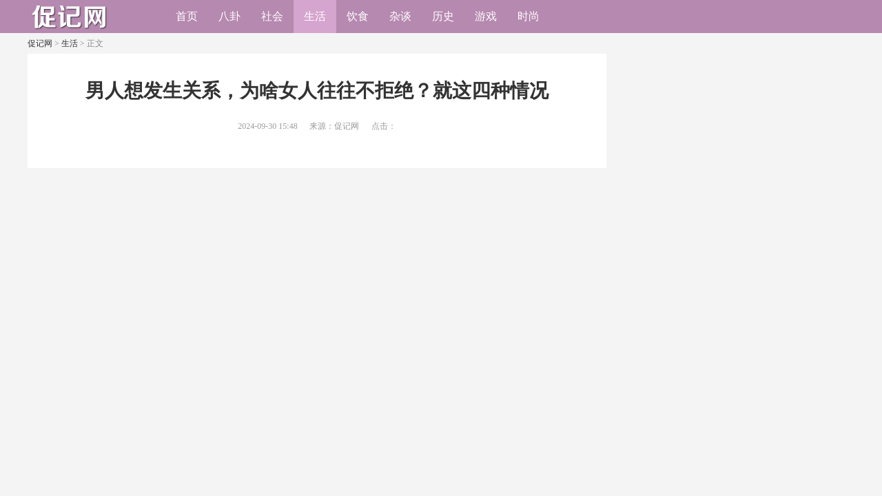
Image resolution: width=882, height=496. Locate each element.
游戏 (486, 16)
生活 (315, 16)
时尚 (528, 16)
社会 (272, 16)
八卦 (229, 16)
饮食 (358, 16)
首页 (187, 16)
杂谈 (400, 16)
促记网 (40, 43)
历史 (443, 16)
